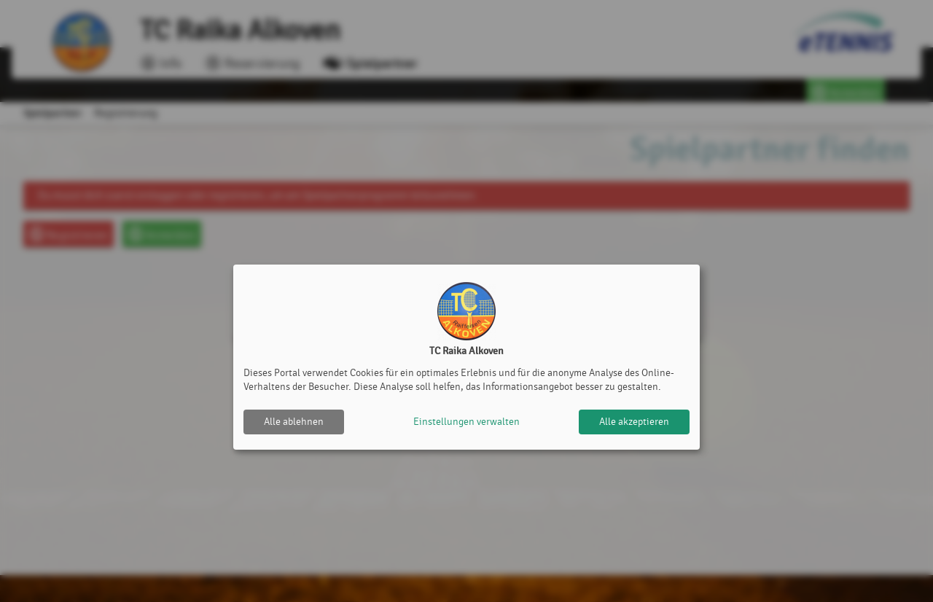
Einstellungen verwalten (466, 421)
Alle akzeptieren (634, 421)
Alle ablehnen (294, 421)
